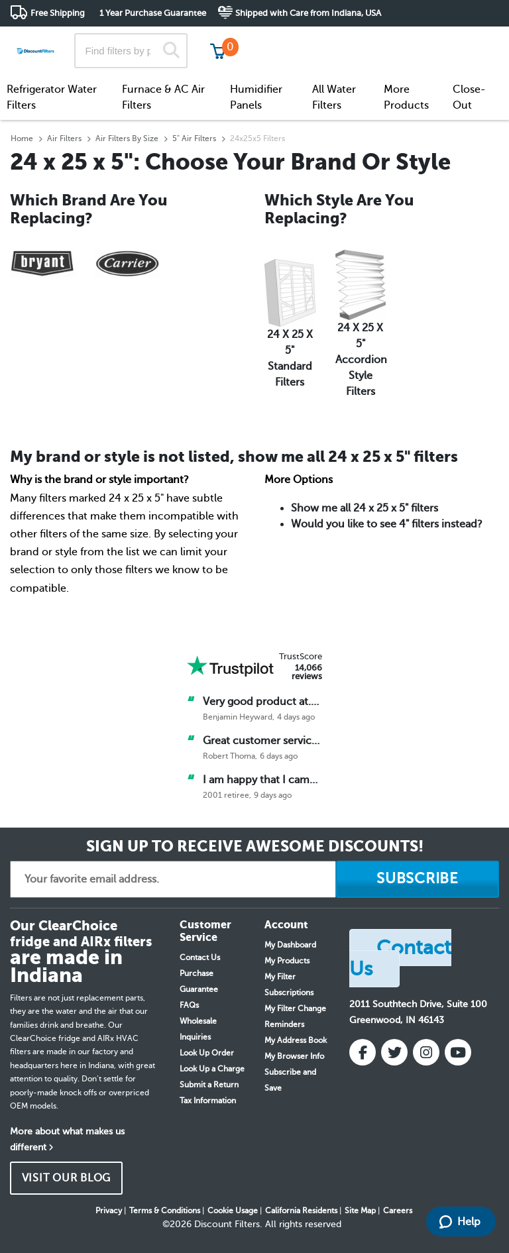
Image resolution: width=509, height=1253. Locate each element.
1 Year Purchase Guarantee (152, 13)
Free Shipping (57, 13)
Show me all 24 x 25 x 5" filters (364, 508)
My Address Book (295, 1040)
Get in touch (471, 41)
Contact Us (200, 957)
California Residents (301, 1210)
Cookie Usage (232, 1210)
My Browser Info (294, 1056)
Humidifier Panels (256, 97)
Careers (397, 1210)
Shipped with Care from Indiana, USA (308, 13)
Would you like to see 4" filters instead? (386, 524)
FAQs (189, 1005)
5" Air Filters (194, 138)
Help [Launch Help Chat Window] (460, 1221)
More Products (406, 97)
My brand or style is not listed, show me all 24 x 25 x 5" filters (234, 456)
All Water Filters (334, 97)
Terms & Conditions (164, 1210)
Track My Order (287, 39)
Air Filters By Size (126, 138)
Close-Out (469, 97)
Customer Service (382, 39)
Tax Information (208, 1100)
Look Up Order (207, 1053)
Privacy (108, 1210)
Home (22, 138)
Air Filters (64, 138)
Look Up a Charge (212, 1068)
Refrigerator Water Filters (52, 97)
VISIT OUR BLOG (66, 1178)
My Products (287, 960)
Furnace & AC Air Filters (163, 97)
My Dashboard (290, 945)
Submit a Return (209, 1084)
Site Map (360, 1210)
